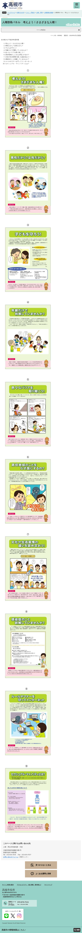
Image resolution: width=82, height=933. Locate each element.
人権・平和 (39, 12)
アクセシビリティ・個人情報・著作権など (29, 885)
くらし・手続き (30, 12)
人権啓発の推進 (48, 12)
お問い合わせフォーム (10, 857)
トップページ (11, 12)
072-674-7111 (23, 902)
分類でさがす (20, 12)
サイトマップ (48, 885)
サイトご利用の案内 (8, 885)
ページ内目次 (41, 30)
